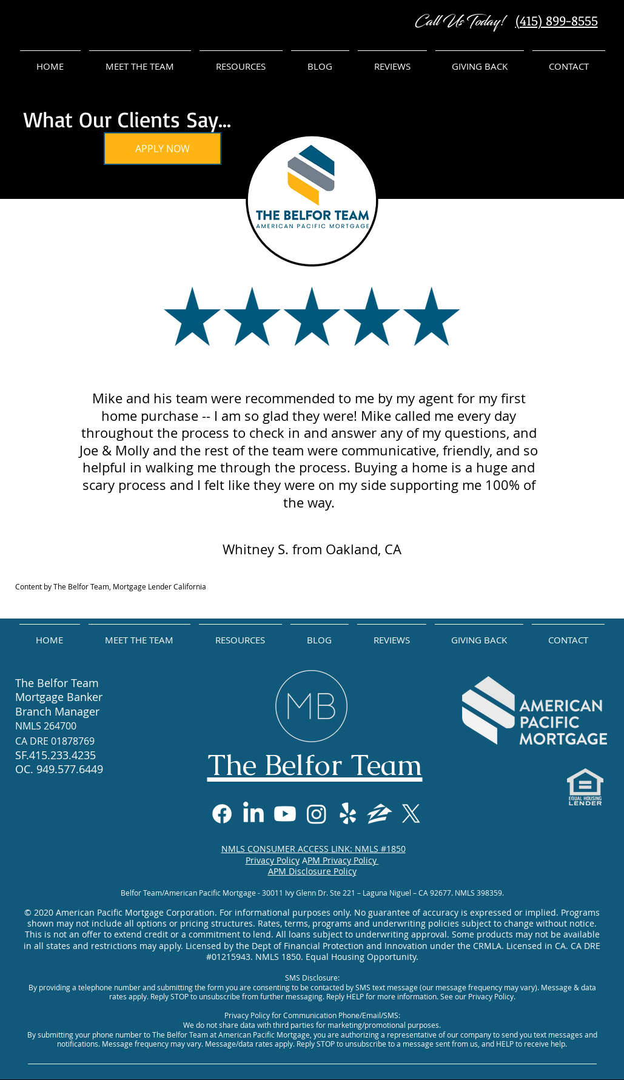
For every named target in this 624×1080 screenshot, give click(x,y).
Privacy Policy (273, 860)
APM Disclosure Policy (312, 871)
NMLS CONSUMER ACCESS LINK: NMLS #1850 (313, 848)
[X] (411, 814)
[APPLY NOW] (162, 148)
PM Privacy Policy (343, 860)
